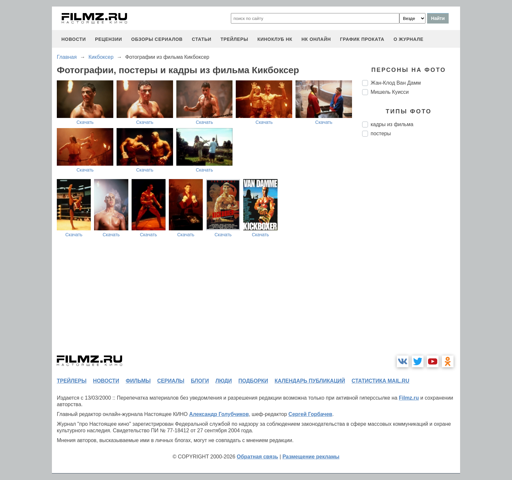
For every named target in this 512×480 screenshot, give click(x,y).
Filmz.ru (409, 398)
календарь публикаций (310, 381)
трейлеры (234, 39)
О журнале (408, 39)
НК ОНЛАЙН (316, 39)
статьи (201, 39)
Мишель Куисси (390, 92)
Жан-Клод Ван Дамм (396, 83)
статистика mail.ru (380, 381)
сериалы (170, 381)
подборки (253, 381)
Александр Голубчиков (219, 414)
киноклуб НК (274, 39)
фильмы (138, 381)
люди (224, 381)
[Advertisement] (411, 251)
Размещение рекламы (311, 456)
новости (73, 39)
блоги (200, 381)
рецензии (108, 39)
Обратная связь (257, 456)
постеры (381, 133)
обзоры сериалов (157, 39)
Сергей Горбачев (310, 414)
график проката (362, 39)
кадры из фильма (392, 124)
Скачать (85, 122)
